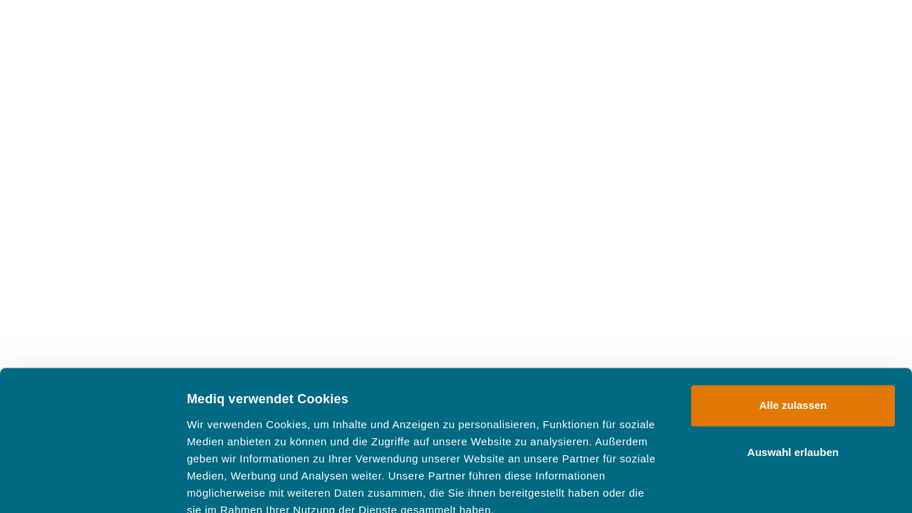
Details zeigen (758, 485)
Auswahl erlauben (793, 369)
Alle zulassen (792, 323)
